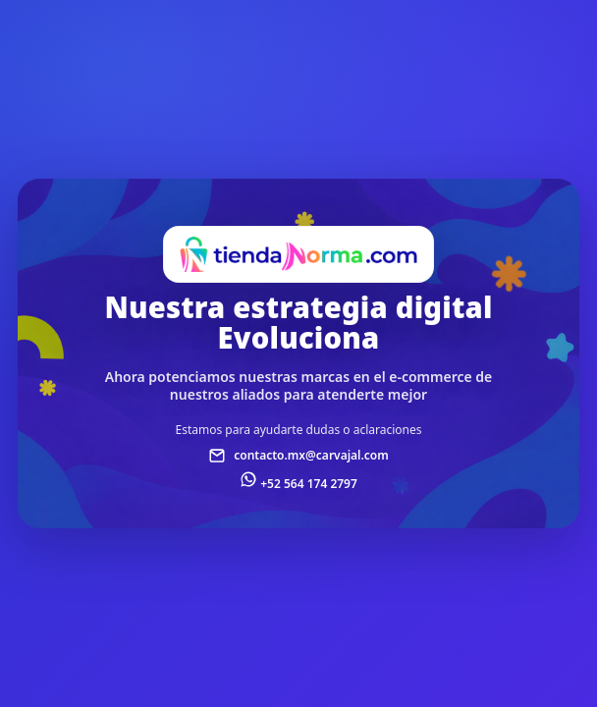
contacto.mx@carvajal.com (311, 455)
